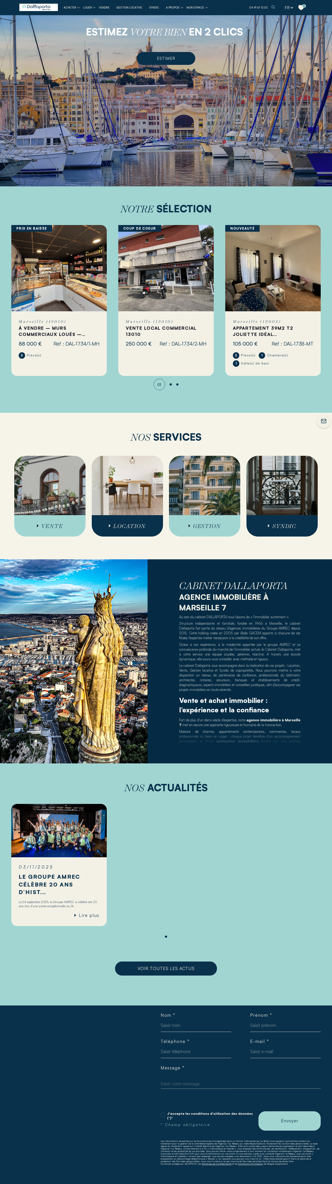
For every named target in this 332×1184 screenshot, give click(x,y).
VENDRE (104, 7)
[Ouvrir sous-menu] (78, 7)
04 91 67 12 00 (258, 7)
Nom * (168, 1015)
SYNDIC (154, 7)
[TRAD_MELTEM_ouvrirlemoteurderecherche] (273, 7)
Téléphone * (175, 1041)
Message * (172, 1068)
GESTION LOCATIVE (129, 7)
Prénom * (261, 1015)
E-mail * (259, 1041)
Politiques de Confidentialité (216, 1163)
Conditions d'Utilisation (250, 1163)
